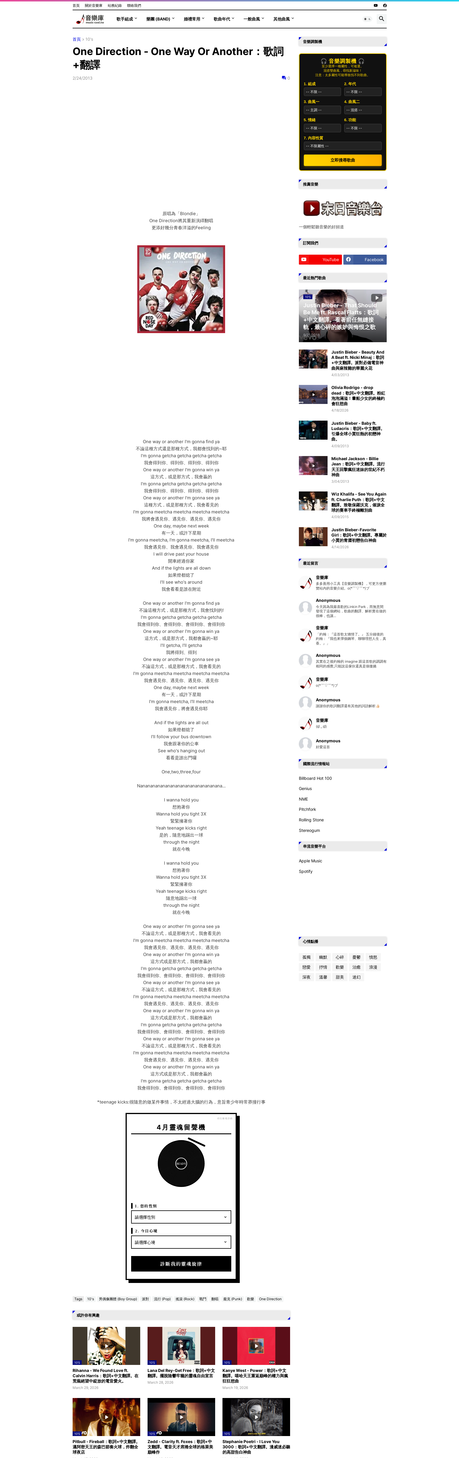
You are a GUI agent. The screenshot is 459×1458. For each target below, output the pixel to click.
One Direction (270, 1299)
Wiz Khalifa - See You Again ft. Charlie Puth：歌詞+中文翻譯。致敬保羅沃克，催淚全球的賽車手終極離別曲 (358, 502)
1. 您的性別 (146, 1206)
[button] (367, 19)
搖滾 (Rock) (185, 1299)
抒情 (323, 966)
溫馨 (323, 976)
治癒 (356, 966)
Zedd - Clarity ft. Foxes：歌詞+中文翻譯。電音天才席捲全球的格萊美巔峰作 (180, 1446)
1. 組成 (310, 84)
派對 (145, 1299)
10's (89, 39)
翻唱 (214, 1299)
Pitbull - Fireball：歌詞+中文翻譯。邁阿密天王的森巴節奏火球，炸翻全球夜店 (106, 1446)
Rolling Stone (311, 819)
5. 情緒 (310, 120)
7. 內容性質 (313, 138)
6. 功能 (350, 120)
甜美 (340, 976)
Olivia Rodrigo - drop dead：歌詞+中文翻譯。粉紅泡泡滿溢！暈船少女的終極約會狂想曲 (358, 395)
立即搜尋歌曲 (342, 159)
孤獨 (306, 957)
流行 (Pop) (162, 1299)
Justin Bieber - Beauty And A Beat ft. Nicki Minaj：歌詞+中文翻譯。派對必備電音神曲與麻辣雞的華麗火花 (357, 360)
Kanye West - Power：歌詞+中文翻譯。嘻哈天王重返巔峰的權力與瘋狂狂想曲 (255, 1375)
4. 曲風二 (352, 102)
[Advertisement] (181, 390)
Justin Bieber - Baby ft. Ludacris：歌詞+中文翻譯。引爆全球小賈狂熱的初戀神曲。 (358, 431)
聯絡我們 (134, 5)
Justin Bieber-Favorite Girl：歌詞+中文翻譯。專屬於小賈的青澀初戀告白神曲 (359, 535)
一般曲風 (252, 18)
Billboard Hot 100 (315, 778)
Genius (305, 788)
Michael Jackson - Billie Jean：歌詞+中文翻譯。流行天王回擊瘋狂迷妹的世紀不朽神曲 (358, 466)
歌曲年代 (222, 18)
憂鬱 (356, 957)
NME (303, 798)
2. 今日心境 (146, 1230)
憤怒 (373, 957)
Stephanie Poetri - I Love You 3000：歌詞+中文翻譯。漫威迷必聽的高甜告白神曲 (256, 1446)
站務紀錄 (115, 5)
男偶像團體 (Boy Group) (118, 1299)
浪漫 (373, 966)
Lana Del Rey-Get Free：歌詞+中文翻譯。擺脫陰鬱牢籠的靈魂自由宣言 (181, 1373)
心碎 (340, 957)
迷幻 (356, 976)
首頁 (76, 5)
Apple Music (310, 860)
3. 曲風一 (311, 102)
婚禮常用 (192, 18)
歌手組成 (125, 18)
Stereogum (309, 830)
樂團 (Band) (158, 18)
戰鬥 (202, 1299)
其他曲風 (281, 18)
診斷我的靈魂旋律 (181, 1263)
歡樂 (250, 1299)
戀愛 (306, 966)
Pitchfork (307, 809)
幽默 (323, 957)
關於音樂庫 (93, 5)
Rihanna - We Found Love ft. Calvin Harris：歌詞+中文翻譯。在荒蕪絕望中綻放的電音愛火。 (105, 1375)
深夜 (306, 976)
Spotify (306, 871)
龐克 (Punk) (232, 1299)
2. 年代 (350, 84)
